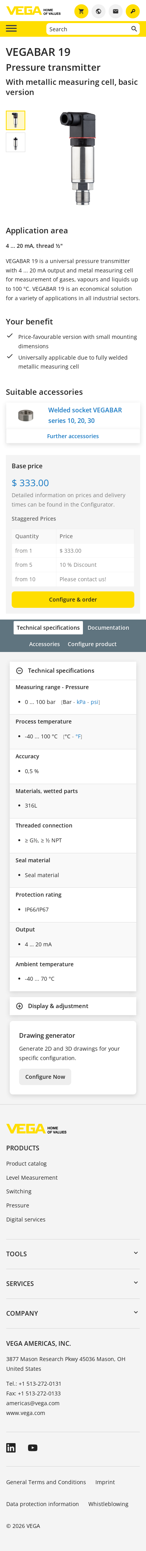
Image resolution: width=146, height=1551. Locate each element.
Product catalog (26, 1163)
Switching (19, 1191)
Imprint (105, 1482)
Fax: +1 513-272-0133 (33, 1393)
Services (20, 1283)
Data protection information (42, 1504)
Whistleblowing (108, 1504)
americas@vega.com (33, 1403)
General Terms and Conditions (46, 1482)
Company (22, 1313)
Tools (16, 1254)
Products (22, 1148)
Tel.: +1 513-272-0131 (34, 1383)
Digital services (26, 1219)
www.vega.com (25, 1413)
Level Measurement (32, 1177)
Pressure (17, 1205)
